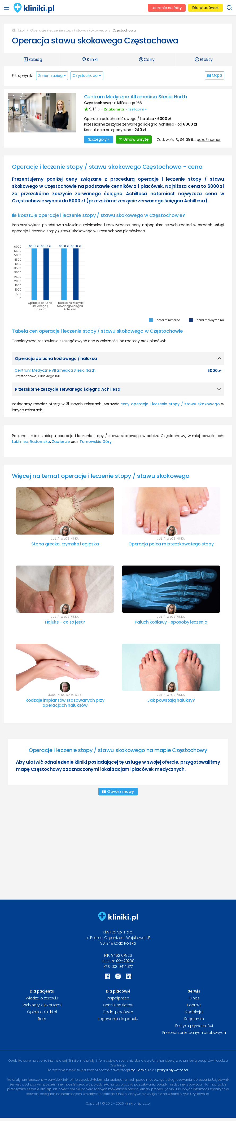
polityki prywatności (172, 1069)
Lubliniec (20, 441)
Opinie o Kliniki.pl (42, 1011)
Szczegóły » (99, 139)
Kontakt (194, 1004)
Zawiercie (61, 441)
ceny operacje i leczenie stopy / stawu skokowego (170, 403)
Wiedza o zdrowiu (42, 997)
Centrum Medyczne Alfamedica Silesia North (135, 96)
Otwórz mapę (118, 791)
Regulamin (194, 1018)
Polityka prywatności (194, 1025)
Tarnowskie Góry (96, 441)
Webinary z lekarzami (42, 1004)
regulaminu (140, 1069)
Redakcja (193, 1011)
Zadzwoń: (188, 139)
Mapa (214, 75)
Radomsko (40, 441)
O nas (194, 997)
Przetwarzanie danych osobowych (194, 1032)
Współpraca (118, 997)
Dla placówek (205, 7)
